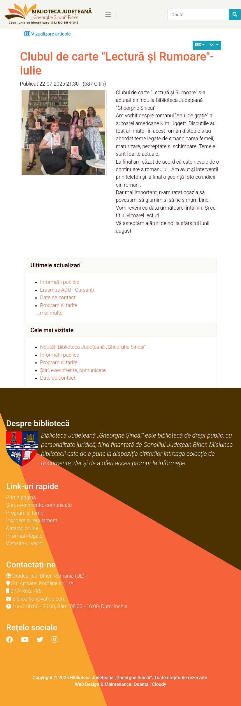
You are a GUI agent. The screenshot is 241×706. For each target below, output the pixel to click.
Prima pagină (21, 497)
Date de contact (58, 297)
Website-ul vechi (24, 543)
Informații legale (24, 536)
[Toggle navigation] (108, 14)
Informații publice (59, 282)
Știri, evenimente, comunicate (73, 370)
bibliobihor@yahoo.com (39, 599)
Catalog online (22, 528)
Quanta (141, 684)
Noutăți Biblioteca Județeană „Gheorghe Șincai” (93, 347)
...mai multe (49, 313)
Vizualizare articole (47, 34)
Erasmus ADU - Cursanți (67, 290)
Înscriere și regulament (31, 520)
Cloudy (159, 684)
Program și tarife (59, 305)
